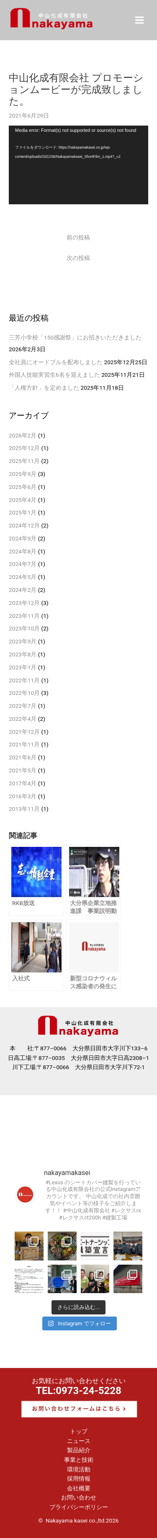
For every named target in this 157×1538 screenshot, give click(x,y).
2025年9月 (22, 474)
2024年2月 (22, 589)
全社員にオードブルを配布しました (56, 362)
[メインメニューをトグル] (139, 19)
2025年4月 (22, 499)
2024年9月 (22, 538)
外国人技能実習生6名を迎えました (54, 374)
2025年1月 (22, 512)
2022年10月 (24, 692)
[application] (78, 165)
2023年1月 (22, 667)
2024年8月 (22, 551)
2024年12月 (24, 525)
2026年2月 (22, 435)
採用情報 (78, 1478)
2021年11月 (24, 744)
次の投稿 (78, 258)
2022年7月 (22, 705)
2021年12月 (24, 731)
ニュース (78, 1441)
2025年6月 (22, 487)
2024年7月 (22, 564)
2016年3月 (22, 796)
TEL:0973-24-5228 (78, 1391)
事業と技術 (78, 1459)
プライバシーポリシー (78, 1507)
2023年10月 (24, 628)
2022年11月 (24, 680)
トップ (79, 1431)
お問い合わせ (78, 1497)
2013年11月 (24, 808)
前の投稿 (78, 237)
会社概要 (78, 1488)
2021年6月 (22, 757)
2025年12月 (24, 448)
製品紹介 (78, 1450)
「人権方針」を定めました (44, 387)
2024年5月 (22, 577)
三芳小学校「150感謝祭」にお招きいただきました (75, 337)
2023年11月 (24, 615)
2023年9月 (22, 641)
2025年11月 (24, 461)
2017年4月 (22, 783)
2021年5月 (22, 770)
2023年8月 (22, 654)
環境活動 (78, 1469)
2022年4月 (22, 718)
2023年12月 (24, 602)
